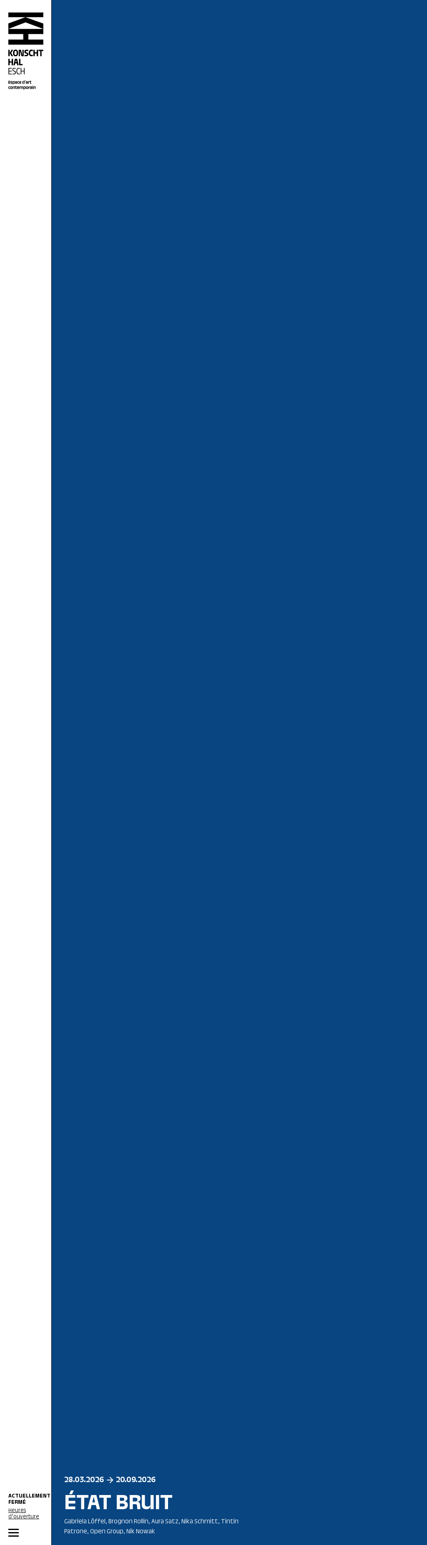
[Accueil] (25, 51)
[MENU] (25, 1533)
